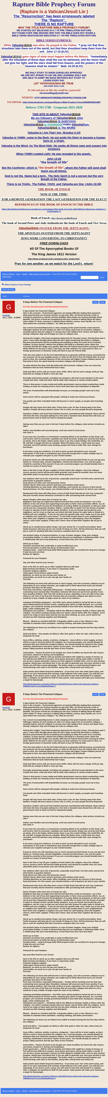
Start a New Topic (8, 289)
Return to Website (8, 274)
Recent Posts (6, 277)
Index (18, 274)
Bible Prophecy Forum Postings (39, 274)
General (24, 274)
